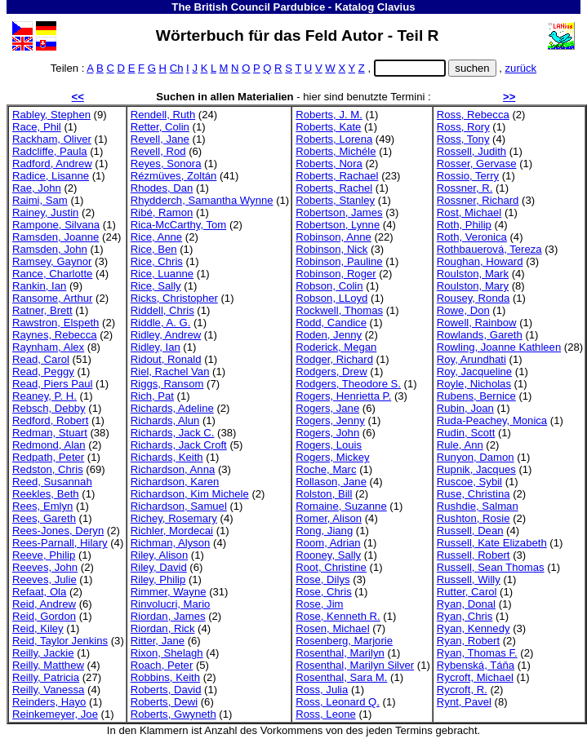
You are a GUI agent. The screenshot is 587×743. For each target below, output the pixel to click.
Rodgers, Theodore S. (348, 384)
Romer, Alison (329, 518)
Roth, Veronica (472, 237)
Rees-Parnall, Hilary (60, 543)
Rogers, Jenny (330, 420)
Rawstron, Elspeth (55, 322)
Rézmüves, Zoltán (174, 176)
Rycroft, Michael (475, 677)
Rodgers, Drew (331, 371)
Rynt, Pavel (464, 702)
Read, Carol (40, 359)
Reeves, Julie (44, 579)
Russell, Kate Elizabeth (492, 543)
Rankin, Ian (39, 286)
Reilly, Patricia (45, 677)
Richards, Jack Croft (179, 445)
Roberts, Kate (328, 127)
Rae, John (36, 188)
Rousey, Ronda (473, 298)
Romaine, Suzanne (341, 506)
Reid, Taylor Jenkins (60, 641)
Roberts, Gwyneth (173, 714)
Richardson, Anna (173, 469)
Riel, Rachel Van (170, 371)
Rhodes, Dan (162, 188)
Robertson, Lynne (338, 225)
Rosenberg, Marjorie (344, 641)
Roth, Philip (464, 225)
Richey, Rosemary (174, 518)
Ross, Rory (463, 127)
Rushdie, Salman (477, 506)
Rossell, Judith (471, 151)
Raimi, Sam (40, 200)
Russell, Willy (468, 579)
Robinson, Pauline (339, 261)
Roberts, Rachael (337, 176)
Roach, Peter (162, 665)
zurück (521, 68)
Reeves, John (45, 567)
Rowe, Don (463, 310)
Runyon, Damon (475, 457)
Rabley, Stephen (51, 114)
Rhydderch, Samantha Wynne (202, 200)
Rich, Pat (152, 396)
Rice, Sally (156, 286)
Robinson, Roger (336, 274)
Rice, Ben (154, 249)
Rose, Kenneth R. (338, 616)
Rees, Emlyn (42, 506)
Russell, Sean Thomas (491, 567)
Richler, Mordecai (172, 530)
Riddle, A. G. (161, 322)
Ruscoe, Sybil (469, 481)
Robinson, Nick (331, 249)
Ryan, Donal (466, 604)
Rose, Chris (323, 592)
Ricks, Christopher (174, 298)
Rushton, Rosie (473, 518)
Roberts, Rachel (334, 188)
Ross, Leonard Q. (338, 702)
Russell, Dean (470, 530)
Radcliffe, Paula (49, 151)
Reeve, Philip (43, 555)
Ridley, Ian (155, 347)
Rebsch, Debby (49, 408)
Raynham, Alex (48, 347)
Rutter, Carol (467, 592)
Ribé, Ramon (162, 212)
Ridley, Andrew (166, 335)
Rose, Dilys (322, 579)
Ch (177, 68)
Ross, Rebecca (473, 114)
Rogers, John (327, 433)
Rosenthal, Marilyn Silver (355, 665)
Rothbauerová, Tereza (489, 249)
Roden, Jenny (329, 335)
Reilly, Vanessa (48, 689)
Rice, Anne (156, 237)
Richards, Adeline (172, 408)
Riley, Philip (158, 579)
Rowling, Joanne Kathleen (499, 347)
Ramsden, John (49, 249)
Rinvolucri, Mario (171, 604)
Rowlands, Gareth (480, 335)
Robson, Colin (329, 286)
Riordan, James (168, 616)
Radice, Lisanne (50, 176)
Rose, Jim (319, 604)
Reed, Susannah (52, 481)
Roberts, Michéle (336, 151)
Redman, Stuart (49, 433)
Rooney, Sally (328, 555)
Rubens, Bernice (476, 396)
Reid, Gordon (44, 616)
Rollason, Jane (331, 481)
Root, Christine (331, 567)
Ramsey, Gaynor (51, 261)
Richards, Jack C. (173, 433)
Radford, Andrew (52, 163)
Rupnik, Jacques (476, 469)
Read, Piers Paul (52, 384)
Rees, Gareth (44, 518)
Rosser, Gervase (477, 163)
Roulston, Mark (473, 274)
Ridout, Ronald (166, 359)
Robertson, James (339, 212)
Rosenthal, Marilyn (340, 653)
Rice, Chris (157, 261)
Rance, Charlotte (52, 274)
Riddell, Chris (162, 310)
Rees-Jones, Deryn (58, 530)
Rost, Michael (469, 212)
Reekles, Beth (45, 494)
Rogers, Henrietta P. (343, 396)
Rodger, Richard (334, 359)
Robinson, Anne (333, 237)
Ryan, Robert (468, 641)
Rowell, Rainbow (477, 322)
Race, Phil (36, 127)
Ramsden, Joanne (55, 237)
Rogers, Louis (329, 445)
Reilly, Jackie (43, 653)
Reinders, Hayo (49, 702)
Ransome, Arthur (52, 298)
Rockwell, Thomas (339, 310)
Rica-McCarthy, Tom (179, 225)
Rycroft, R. (462, 689)
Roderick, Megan (336, 347)
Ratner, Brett (42, 310)
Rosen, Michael (332, 628)
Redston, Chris (47, 469)
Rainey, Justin (45, 212)
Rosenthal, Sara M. (341, 677)
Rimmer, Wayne (169, 592)
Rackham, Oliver (51, 139)
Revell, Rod (158, 151)
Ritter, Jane (158, 641)
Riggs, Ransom (167, 384)
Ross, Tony (463, 139)
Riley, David (159, 567)
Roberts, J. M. (329, 114)
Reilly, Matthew (48, 665)
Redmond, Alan (49, 445)
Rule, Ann (460, 445)
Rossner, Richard (478, 200)
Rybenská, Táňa (475, 665)
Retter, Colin (160, 127)
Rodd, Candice (331, 322)
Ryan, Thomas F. (477, 653)
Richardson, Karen (175, 481)
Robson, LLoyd (331, 298)
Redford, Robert (50, 420)
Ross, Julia (322, 689)
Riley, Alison (159, 555)
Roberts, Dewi (164, 702)
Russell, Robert (473, 555)
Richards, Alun (165, 420)
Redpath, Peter (48, 457)
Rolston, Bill (324, 494)
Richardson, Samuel (179, 506)
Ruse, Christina (473, 494)
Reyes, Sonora (166, 163)
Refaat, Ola (39, 592)
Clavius (396, 7)
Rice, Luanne (162, 274)
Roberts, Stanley (335, 200)
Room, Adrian (328, 543)
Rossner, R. (465, 188)
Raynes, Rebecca (54, 335)
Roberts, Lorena (334, 139)
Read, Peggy (43, 371)
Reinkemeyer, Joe (55, 714)
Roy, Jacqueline (474, 371)
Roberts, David (166, 689)
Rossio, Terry (468, 176)
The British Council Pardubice (248, 7)
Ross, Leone (326, 714)
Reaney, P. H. (44, 396)
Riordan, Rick (163, 628)
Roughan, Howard (480, 261)
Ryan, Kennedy (473, 628)
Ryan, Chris (464, 616)
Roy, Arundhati (471, 359)
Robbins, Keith (165, 677)
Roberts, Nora (329, 163)
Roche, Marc (326, 469)
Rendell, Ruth (163, 114)
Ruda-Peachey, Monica (492, 420)
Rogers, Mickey (332, 457)
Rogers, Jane (327, 408)
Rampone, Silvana (56, 225)
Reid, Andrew (44, 604)
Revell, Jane (160, 139)
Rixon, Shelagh (167, 653)
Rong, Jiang (324, 530)
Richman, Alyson (171, 543)
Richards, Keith (167, 457)
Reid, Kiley (38, 628)
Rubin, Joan (465, 408)
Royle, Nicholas (474, 384)
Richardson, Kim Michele (190, 494)
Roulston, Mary (473, 286)
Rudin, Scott (466, 433)
